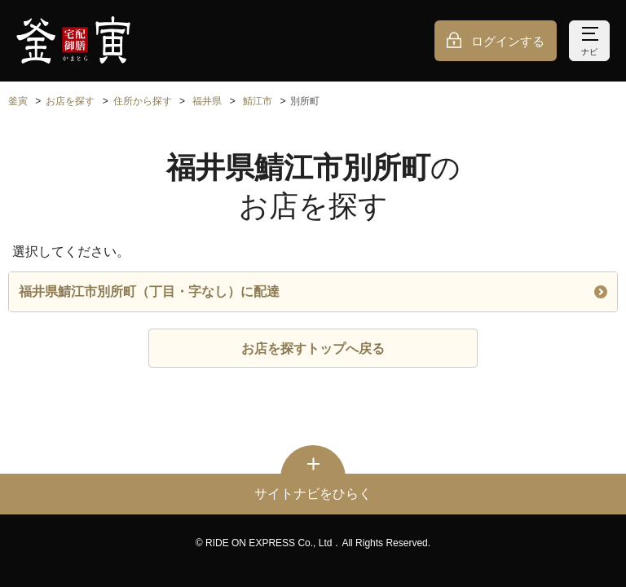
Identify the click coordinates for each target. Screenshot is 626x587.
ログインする (507, 41)
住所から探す (142, 101)
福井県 (207, 101)
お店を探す (70, 101)
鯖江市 (257, 101)
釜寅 (18, 101)
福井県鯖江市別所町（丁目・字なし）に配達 (313, 291)
